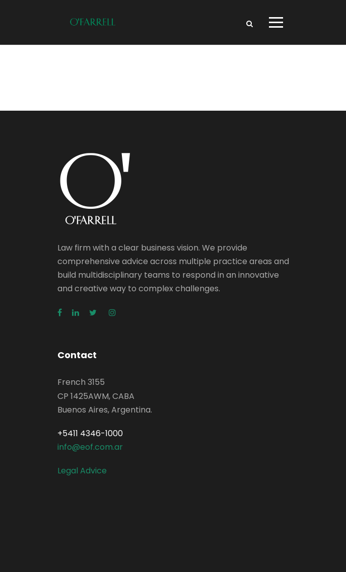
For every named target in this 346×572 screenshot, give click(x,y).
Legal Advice (82, 470)
